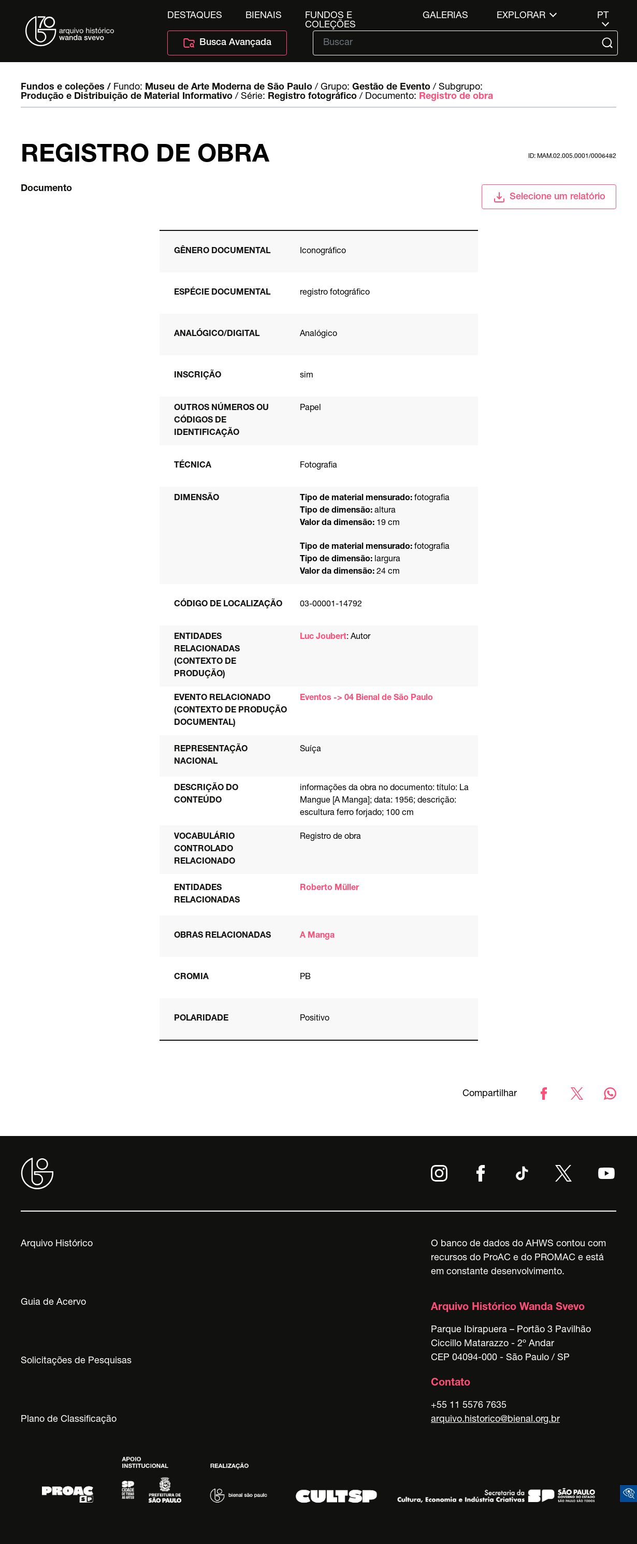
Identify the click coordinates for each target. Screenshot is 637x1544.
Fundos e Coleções (330, 16)
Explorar (521, 16)
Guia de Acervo (53, 1302)
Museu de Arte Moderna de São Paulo (228, 87)
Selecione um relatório (549, 197)
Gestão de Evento (391, 87)
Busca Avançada (227, 43)
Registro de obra (456, 96)
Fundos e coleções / (66, 87)
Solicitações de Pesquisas (76, 1361)
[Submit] (608, 43)
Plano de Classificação (69, 1419)
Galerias (445, 16)
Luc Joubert (323, 637)
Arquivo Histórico (57, 1244)
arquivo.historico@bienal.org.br (495, 1419)
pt (603, 16)
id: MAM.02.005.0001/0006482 (572, 156)
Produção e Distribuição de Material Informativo (127, 96)
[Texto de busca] (458, 43)
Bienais (263, 16)
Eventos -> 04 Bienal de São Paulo (366, 698)
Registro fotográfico (312, 96)
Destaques (194, 16)
